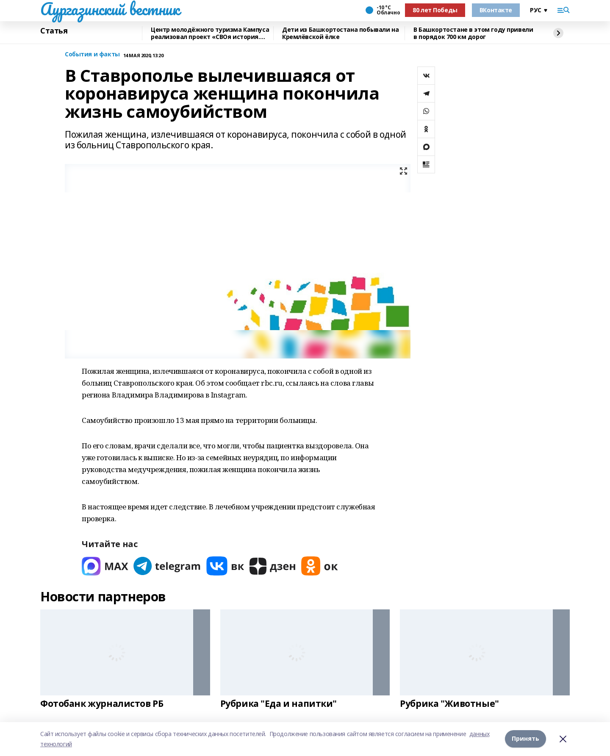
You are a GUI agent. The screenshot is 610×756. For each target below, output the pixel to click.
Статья (53, 31)
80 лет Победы (435, 10)
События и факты (92, 54)
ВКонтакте (496, 10)
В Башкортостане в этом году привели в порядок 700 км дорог (473, 33)
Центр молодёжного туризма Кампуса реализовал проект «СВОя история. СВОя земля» (210, 33)
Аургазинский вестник (110, 9)
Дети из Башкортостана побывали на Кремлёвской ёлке (340, 33)
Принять (525, 739)
